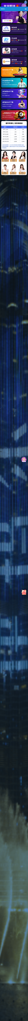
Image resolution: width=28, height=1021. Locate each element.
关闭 (26, 2)
